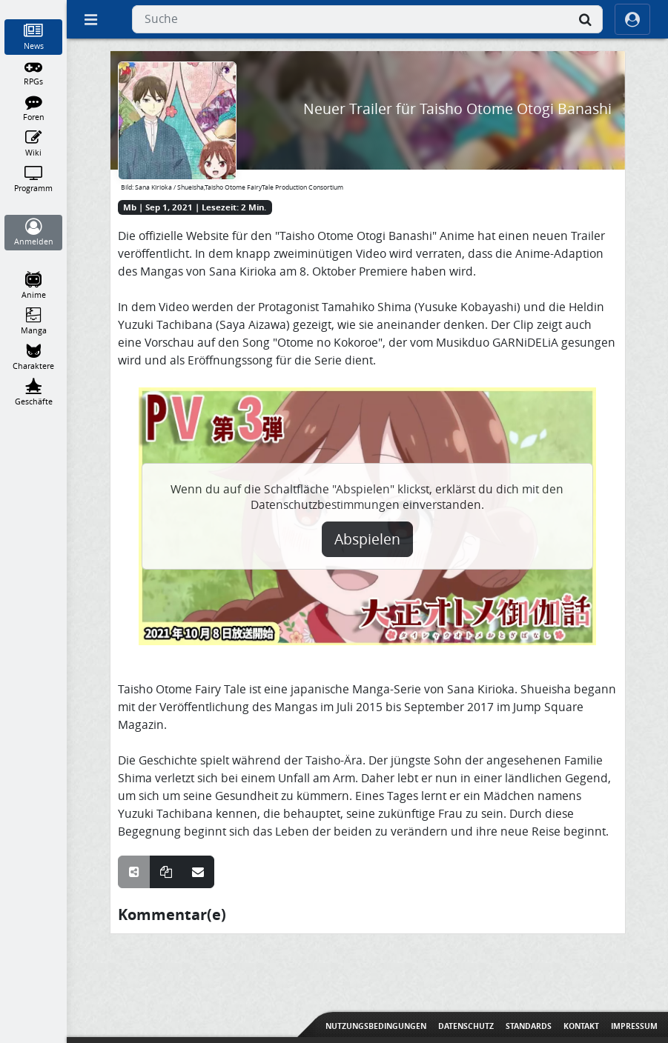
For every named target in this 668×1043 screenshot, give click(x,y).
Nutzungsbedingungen (375, 1026)
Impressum (634, 1026)
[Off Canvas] (90, 19)
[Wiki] (33, 143)
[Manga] (33, 321)
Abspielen (367, 539)
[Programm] (33, 179)
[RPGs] (33, 72)
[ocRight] (632, 19)
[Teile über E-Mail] (198, 872)
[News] (33, 37)
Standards (529, 1026)
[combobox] (367, 19)
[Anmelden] (33, 232)
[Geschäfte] (33, 392)
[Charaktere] (33, 357)
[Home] (33, 6)
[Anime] (33, 286)
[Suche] (584, 19)
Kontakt (581, 1026)
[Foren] (33, 108)
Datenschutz (466, 1026)
